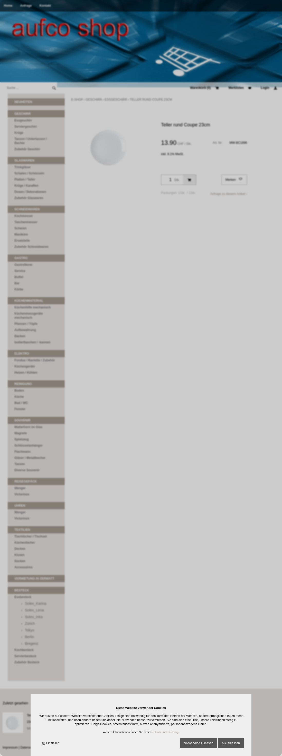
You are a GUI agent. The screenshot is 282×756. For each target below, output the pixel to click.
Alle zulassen (231, 743)
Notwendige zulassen (198, 743)
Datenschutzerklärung (165, 732)
